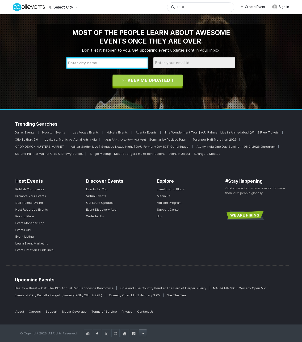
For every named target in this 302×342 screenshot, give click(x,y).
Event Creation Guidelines (34, 250)
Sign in (280, 6)
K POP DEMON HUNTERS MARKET (39, 146)
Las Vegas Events (86, 132)
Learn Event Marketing (31, 243)
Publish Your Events (29, 189)
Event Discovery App (101, 209)
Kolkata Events (118, 132)
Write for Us (95, 216)
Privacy (127, 311)
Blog (160, 216)
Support (51, 311)
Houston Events (54, 132)
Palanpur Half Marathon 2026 (215, 139)
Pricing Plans (24, 216)
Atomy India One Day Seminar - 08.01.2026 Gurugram (236, 146)
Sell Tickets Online (29, 202)
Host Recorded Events (31, 209)
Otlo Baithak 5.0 (26, 139)
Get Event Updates (99, 202)
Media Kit (163, 196)
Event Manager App (29, 223)
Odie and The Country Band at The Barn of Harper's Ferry (163, 288)
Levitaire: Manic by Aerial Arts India (71, 139)
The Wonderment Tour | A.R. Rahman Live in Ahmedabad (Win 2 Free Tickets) (222, 132)
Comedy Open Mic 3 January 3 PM (134, 295)
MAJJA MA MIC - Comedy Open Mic (239, 288)
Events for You (97, 189)
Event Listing (24, 236)
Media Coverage (74, 311)
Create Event (252, 7)
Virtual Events (96, 196)
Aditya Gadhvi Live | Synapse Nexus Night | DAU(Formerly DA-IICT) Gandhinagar (130, 146)
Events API (23, 230)
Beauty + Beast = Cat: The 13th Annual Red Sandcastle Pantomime (64, 288)
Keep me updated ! (147, 80)
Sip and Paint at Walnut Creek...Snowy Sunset (49, 153)
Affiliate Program (169, 202)
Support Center (168, 209)
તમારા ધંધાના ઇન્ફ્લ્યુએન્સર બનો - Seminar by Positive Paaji (145, 139)
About (19, 311)
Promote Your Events (30, 196)
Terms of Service (104, 311)
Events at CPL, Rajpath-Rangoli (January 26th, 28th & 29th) (58, 295)
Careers (35, 311)
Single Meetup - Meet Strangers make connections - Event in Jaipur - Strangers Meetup (155, 153)
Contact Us (145, 311)
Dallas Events (25, 132)
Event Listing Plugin (171, 189)
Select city (63, 7)
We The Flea (176, 295)
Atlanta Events (147, 132)
